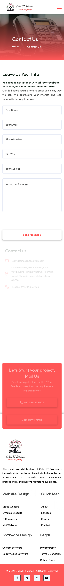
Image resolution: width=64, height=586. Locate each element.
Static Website (10, 506)
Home (15, 46)
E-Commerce (10, 519)
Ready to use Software (15, 553)
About (44, 506)
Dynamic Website (12, 512)
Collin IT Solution (25, 570)
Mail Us (32, 376)
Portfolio (46, 525)
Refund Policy (48, 560)
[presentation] (27, 219)
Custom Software (12, 547)
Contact (45, 519)
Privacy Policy (48, 547)
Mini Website (9, 525)
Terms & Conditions (51, 553)
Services (46, 512)
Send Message (32, 234)
